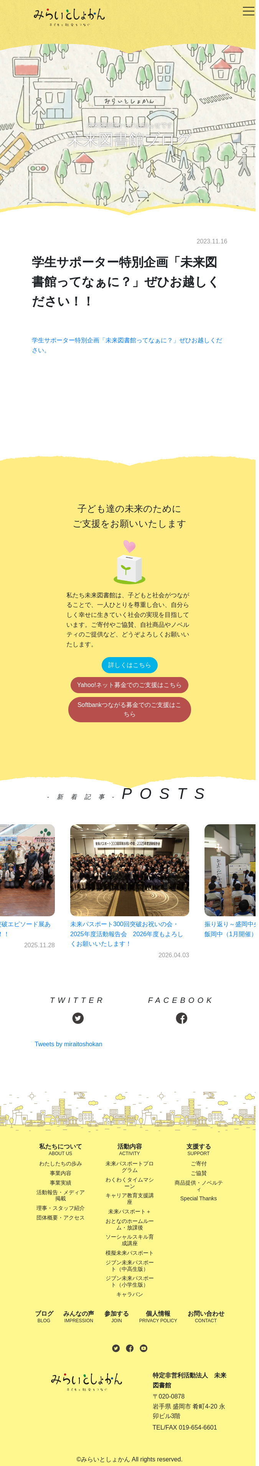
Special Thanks (198, 1198)
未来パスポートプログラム (130, 1166)
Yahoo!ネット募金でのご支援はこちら (129, 685)
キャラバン (129, 1294)
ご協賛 (199, 1173)
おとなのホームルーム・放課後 (130, 1224)
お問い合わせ (206, 1317)
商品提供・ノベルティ (199, 1186)
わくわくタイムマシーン (130, 1183)
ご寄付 (199, 1163)
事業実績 (60, 1183)
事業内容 (60, 1173)
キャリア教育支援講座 (130, 1198)
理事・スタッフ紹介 (60, 1208)
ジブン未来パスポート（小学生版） (130, 1281)
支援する (198, 1150)
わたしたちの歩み (60, 1163)
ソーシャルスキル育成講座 (130, 1240)
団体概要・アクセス (60, 1218)
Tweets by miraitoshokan (68, 1044)
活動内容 (129, 1150)
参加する (116, 1317)
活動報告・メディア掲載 (60, 1195)
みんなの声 (78, 1317)
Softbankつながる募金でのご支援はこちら (129, 709)
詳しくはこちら (129, 665)
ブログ (44, 1317)
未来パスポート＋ (129, 1211)
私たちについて (60, 1150)
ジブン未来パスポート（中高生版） (130, 1265)
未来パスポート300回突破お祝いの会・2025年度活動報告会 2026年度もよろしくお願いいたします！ (126, 934)
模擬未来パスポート (130, 1253)
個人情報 (158, 1317)
